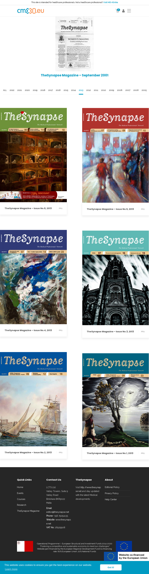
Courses (21, 499)
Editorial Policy (112, 487)
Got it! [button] (111, 567)
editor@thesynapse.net (57, 512)
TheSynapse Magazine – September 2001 (74, 75)
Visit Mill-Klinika (110, 2)
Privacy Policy (112, 493)
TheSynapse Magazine (28, 511)
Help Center (111, 499)
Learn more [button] (11, 569)
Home (20, 487)
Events (20, 493)
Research (21, 505)
